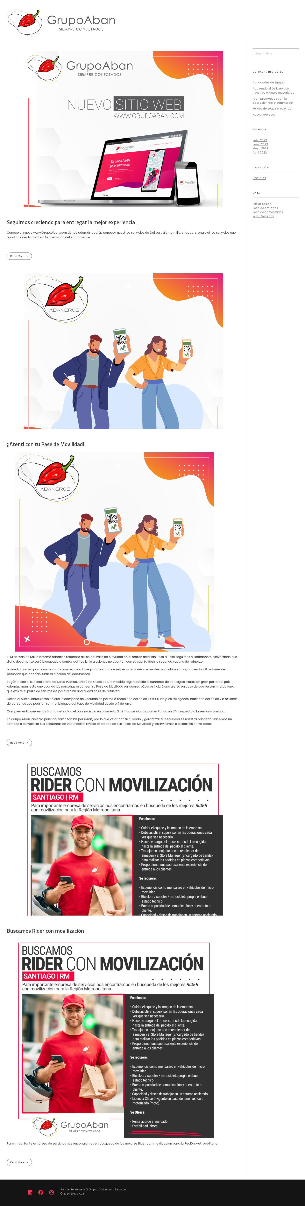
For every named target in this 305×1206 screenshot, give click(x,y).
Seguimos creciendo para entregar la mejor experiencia (71, 222)
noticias (259, 178)
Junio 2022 (260, 144)
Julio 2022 (260, 140)
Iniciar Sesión (262, 204)
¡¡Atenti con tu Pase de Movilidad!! (46, 444)
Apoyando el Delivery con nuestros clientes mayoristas (273, 91)
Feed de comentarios (268, 212)
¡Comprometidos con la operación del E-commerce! (273, 101)
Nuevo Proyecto (264, 115)
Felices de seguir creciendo (272, 109)
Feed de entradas (265, 208)
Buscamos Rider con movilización (45, 930)
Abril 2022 (260, 152)
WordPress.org (263, 216)
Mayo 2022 (260, 148)
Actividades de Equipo (268, 82)
